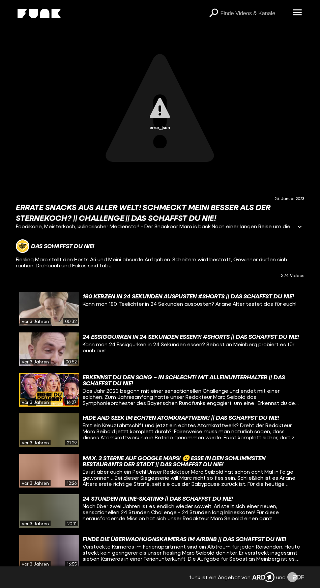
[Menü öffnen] (297, 12)
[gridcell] (159, 309)
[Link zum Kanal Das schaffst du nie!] (55, 246)
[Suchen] (214, 13)
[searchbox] (254, 13)
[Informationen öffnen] (299, 227)
